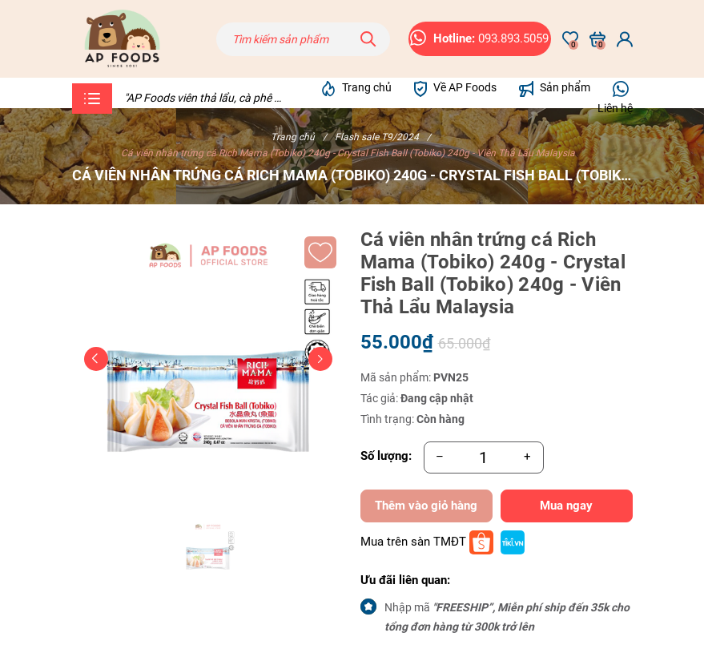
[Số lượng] (484, 457)
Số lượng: (386, 456)
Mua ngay (566, 505)
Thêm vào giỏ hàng (426, 505)
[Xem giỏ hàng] (597, 39)
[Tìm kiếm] (368, 39)
